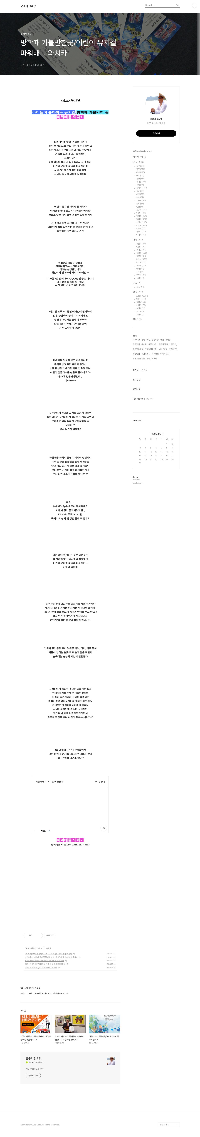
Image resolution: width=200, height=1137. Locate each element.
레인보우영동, (165, 340)
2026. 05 (156, 434)
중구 (140, 169)
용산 (140, 175)
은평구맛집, (146, 340)
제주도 (141, 232)
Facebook (138, 399)
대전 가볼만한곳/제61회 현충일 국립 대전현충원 (45, 964)
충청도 (141, 222)
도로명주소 (142, 296)
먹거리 (141, 235)
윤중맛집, (155, 354)
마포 (140, 172)
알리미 (140, 308)
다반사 (33, 948)
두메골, (144, 344)
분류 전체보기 (142, 151)
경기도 (141, 216)
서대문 (141, 182)
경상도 (141, 225)
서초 (140, 194)
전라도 (141, 228)
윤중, (149, 358)
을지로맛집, (163, 349)
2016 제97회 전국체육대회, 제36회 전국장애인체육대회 (48, 954)
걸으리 (137, 319)
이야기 (141, 305)
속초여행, (136, 340)
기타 (139, 272)
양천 (139, 207)
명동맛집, (173, 344)
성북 (140, 185)
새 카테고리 (139, 156)
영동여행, (155, 340)
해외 (140, 269)
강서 (140, 203)
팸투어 (141, 275)
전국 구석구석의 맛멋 (35, 1069)
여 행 (138, 239)
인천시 (141, 213)
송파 (140, 197)
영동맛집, (136, 344)
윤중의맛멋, (173, 349)
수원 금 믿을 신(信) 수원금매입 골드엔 (41, 967)
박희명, (154, 358)
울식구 (140, 311)
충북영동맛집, (138, 349)
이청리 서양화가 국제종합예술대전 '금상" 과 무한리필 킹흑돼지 (51, 957)
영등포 (141, 200)
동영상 (140, 278)
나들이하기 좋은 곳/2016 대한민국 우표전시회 (44, 961)
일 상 (27, 948)
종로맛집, (136, 354)
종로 (140, 166)
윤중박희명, (152, 344)
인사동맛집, (164, 354)
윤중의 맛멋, (163, 344)
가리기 (140, 314)
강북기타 (141, 188)
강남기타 (141, 210)
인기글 (144, 370)
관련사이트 (164, 1124)
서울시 (141, 244)
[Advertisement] (70, 896)
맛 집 (138, 162)
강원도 (141, 219)
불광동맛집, (146, 354)
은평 (140, 178)
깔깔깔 (141, 302)
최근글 (135, 370)
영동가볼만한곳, (139, 358)
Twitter (149, 399)
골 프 (137, 283)
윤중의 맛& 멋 (28, 6)
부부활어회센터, (151, 349)
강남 (140, 191)
